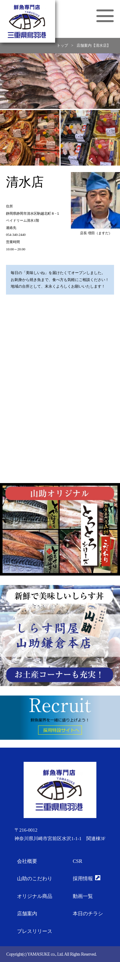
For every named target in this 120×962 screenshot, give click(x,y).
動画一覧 (83, 896)
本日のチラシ (88, 913)
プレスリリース (34, 931)
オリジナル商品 (34, 896)
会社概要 (27, 861)
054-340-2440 (16, 234)
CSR (77, 861)
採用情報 (86, 878)
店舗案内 (27, 913)
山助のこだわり (34, 878)
